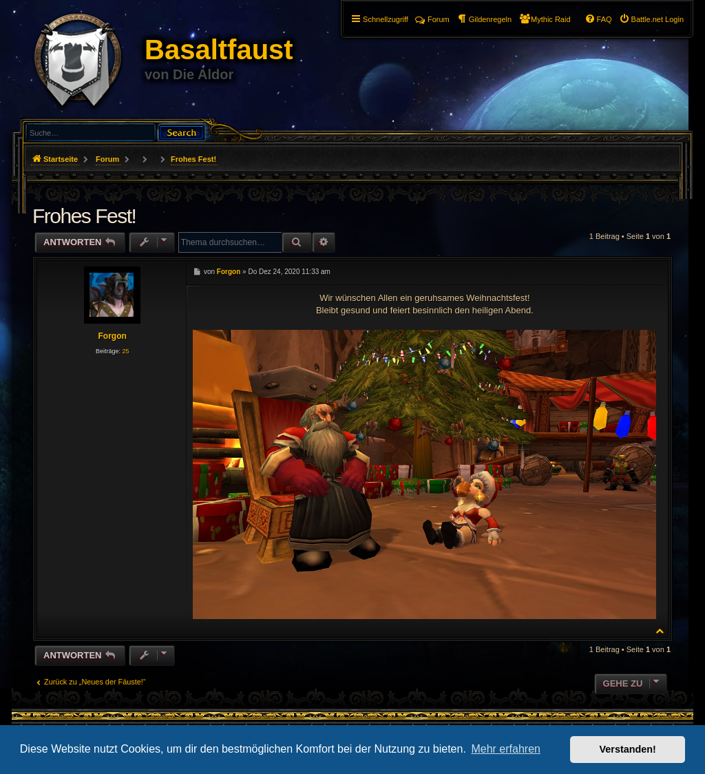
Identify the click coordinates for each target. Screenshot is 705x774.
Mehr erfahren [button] (505, 749)
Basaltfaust (219, 49)
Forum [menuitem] (432, 19)
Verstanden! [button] (628, 749)
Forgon (112, 336)
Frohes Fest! (193, 159)
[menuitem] (651, 19)
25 (125, 351)
